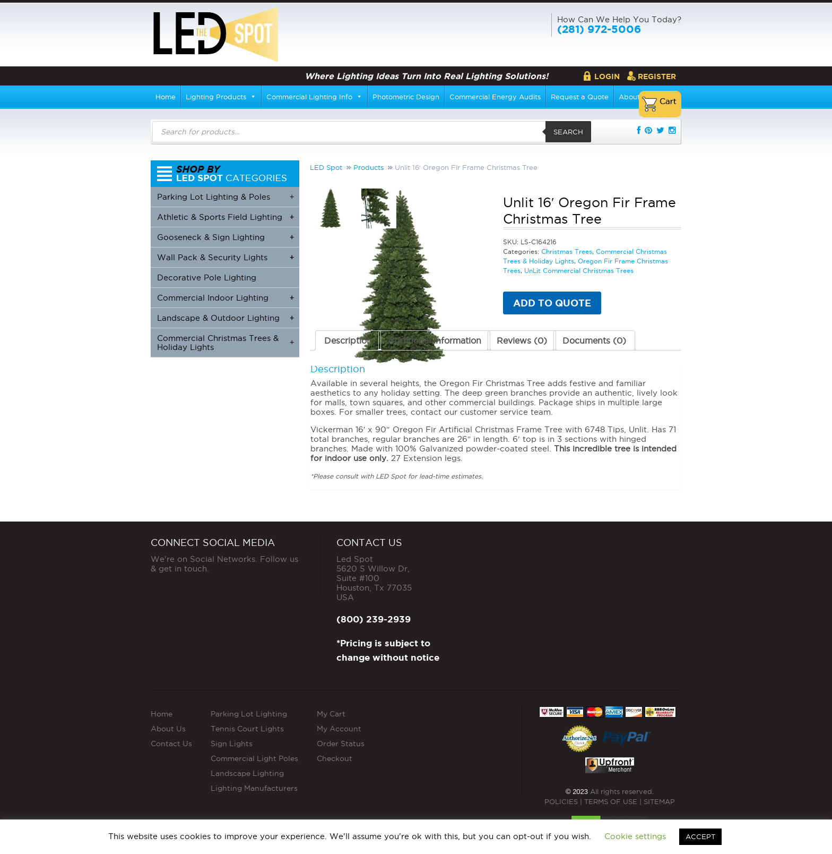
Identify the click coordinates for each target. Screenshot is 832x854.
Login (607, 76)
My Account (339, 728)
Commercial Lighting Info (314, 97)
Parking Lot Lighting (249, 714)
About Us (168, 728)
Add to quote (552, 302)
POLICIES (561, 801)
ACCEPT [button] (700, 836)
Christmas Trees (566, 251)
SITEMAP (659, 801)
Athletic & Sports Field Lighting (225, 217)
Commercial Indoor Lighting (225, 298)
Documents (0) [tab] (594, 340)
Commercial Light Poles (254, 758)
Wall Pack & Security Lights (225, 257)
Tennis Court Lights (247, 728)
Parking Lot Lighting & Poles (225, 197)
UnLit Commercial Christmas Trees (579, 270)
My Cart (331, 714)
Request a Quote (580, 96)
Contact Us (171, 743)
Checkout (334, 758)
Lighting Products (221, 97)
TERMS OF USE (610, 801)
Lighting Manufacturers (254, 788)
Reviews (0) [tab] (522, 340)
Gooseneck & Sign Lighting (225, 237)
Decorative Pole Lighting (206, 277)
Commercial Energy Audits (495, 96)
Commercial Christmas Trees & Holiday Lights (225, 343)
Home (165, 96)
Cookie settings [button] (635, 836)
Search (568, 131)
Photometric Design (405, 96)
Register (657, 76)
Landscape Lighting (247, 773)
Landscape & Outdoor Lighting (225, 318)
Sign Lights (232, 743)
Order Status (341, 743)
